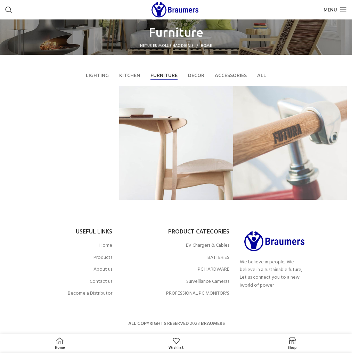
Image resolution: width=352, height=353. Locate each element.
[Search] (9, 10)
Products (102, 257)
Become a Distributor (90, 293)
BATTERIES (218, 257)
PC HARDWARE (213, 269)
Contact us (101, 281)
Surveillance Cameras (207, 281)
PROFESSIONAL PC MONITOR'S (197, 293)
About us (102, 269)
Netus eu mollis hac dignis (167, 46)
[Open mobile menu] (335, 10)
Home (206, 46)
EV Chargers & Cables (207, 245)
